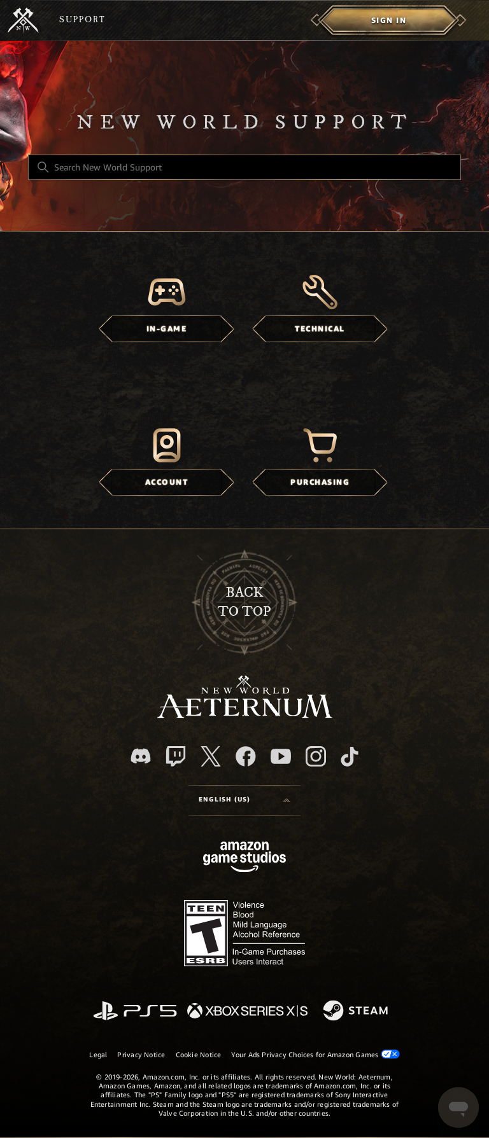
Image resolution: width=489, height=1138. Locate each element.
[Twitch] (176, 756)
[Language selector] (244, 800)
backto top (244, 602)
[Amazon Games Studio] (244, 859)
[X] (211, 756)
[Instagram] (316, 756)
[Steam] (357, 1011)
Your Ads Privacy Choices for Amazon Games (315, 1054)
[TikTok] (349, 756)
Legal (98, 1054)
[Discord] (141, 756)
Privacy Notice (141, 1054)
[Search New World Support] (244, 167)
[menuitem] (388, 20)
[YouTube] (281, 756)
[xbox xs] (247, 1011)
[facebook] (246, 756)
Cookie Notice (199, 1054)
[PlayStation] (135, 1012)
